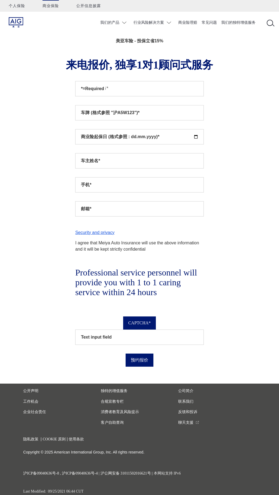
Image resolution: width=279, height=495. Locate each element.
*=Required (92, 88)
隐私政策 (30, 439)
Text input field (96, 337)
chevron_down (125, 22)
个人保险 (17, 6)
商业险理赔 (187, 22)
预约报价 (139, 360)
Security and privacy (94, 232)
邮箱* (86, 208)
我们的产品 (109, 22)
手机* (86, 184)
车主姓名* (90, 160)
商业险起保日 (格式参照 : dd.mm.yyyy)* (120, 136)
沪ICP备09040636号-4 (80, 473)
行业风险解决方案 (149, 22)
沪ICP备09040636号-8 (41, 473)
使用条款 (76, 439)
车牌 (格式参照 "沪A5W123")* (110, 112)
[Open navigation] (269, 22)
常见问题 (209, 22)
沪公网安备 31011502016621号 (126, 473)
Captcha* (139, 323)
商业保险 (51, 6)
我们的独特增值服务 (238, 22)
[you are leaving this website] (188, 422)
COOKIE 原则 (54, 439)
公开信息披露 (88, 6)
